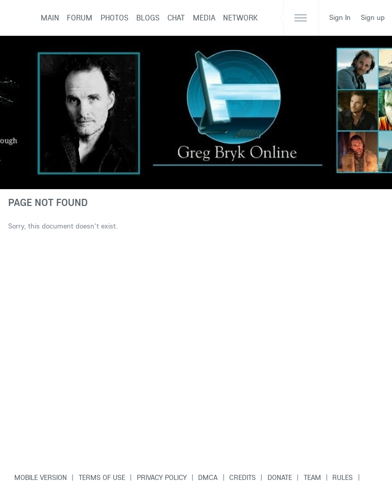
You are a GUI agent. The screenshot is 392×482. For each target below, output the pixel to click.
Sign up (373, 17)
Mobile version (40, 477)
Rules (342, 477)
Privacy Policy (162, 477)
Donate (279, 477)
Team (312, 477)
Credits (242, 477)
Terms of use (102, 477)
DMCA (207, 477)
